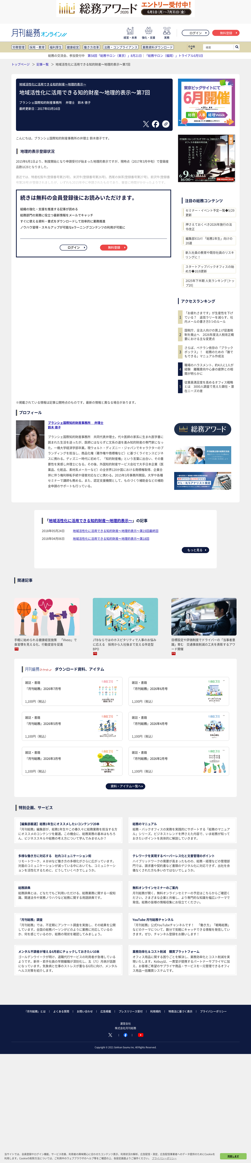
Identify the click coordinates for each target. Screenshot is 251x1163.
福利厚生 (56, 47)
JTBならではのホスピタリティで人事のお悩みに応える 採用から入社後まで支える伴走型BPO (124, 644)
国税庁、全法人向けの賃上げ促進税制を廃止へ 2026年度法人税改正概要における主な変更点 (209, 334)
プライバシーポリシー (213, 1011)
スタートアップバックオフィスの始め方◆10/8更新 (209, 269)
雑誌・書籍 (72, 692)
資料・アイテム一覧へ (127, 786)
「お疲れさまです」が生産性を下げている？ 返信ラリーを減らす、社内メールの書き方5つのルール (208, 317)
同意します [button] (233, 1156)
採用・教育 (37, 47)
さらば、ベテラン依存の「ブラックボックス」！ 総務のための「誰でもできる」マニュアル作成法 (208, 351)
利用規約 (155, 1011)
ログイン (198, 33)
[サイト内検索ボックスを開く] (237, 47)
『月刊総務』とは (35, 1011)
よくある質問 (61, 1011)
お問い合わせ (85, 1011)
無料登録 (229, 33)
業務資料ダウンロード (157, 47)
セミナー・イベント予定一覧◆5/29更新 (210, 212)
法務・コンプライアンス (120, 47)
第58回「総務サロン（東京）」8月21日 (115, 55)
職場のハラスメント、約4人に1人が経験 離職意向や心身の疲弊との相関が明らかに (209, 369)
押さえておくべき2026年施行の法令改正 (209, 226)
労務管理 (18, 47)
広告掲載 (105, 1011)
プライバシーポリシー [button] (164, 1158)
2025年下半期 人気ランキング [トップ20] (210, 283)
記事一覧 (43, 64)
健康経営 (73, 47)
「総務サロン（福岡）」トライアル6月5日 (174, 55)
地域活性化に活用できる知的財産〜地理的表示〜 (52, 84)
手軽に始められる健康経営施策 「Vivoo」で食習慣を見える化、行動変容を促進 (45, 642)
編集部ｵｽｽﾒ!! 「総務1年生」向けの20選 (209, 240)
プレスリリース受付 (131, 1011)
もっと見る (197, 550)
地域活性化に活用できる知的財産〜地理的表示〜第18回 (111, 538)
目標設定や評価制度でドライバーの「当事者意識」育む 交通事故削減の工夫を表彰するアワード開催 (203, 644)
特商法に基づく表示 (180, 1011)
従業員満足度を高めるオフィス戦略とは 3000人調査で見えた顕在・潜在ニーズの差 (209, 386)
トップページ (20, 64)
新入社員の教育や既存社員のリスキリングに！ (209, 255)
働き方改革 (91, 47)
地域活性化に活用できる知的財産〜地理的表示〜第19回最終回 (115, 530)
